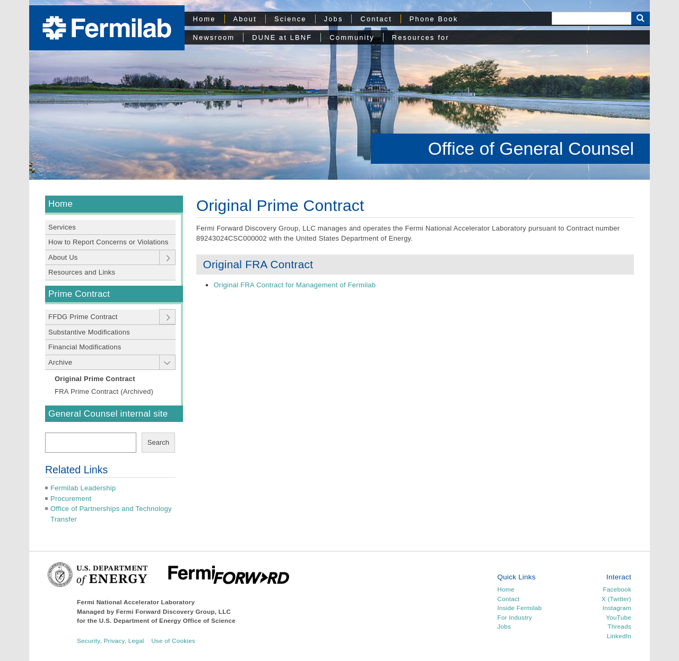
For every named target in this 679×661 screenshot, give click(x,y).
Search (158, 442)
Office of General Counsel (531, 148)
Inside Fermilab (520, 607)
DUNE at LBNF (282, 37)
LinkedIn (619, 635)
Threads (619, 626)
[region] (339, 90)
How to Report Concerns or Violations (108, 242)
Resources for (420, 37)
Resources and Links (81, 272)
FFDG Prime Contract (83, 317)
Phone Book (434, 19)
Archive (60, 362)
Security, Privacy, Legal (110, 640)
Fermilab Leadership (83, 488)
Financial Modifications (84, 347)
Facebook (617, 589)
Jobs (333, 19)
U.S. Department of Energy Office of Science (167, 620)
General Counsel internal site (108, 414)
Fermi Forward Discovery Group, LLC (173, 611)
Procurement (70, 499)
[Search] (591, 18)
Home (204, 19)
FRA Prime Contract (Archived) (104, 391)
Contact (375, 19)
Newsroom (214, 37)
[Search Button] (640, 18)
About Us (63, 257)
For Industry (515, 617)
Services (62, 227)
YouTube (618, 617)
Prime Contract (79, 294)
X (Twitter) (616, 598)
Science (290, 19)
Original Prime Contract (95, 379)
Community (351, 37)
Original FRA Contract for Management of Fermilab (295, 285)
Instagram (617, 607)
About (245, 19)
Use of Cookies (173, 640)
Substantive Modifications (89, 332)
